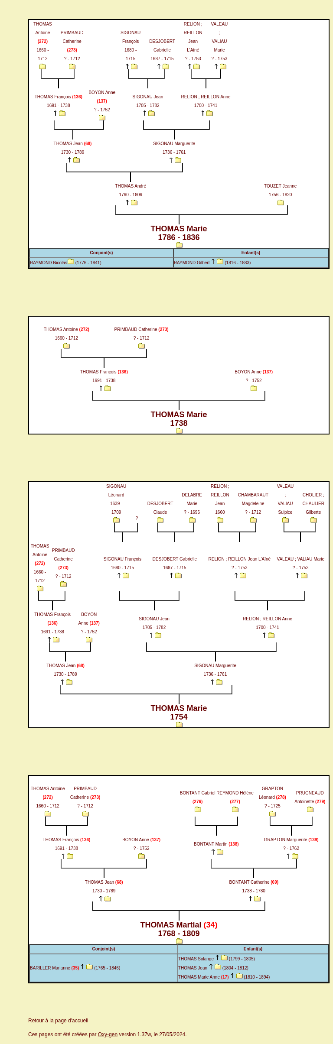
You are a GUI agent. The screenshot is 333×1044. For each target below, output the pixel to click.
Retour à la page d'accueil (58, 1021)
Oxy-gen (108, 1034)
